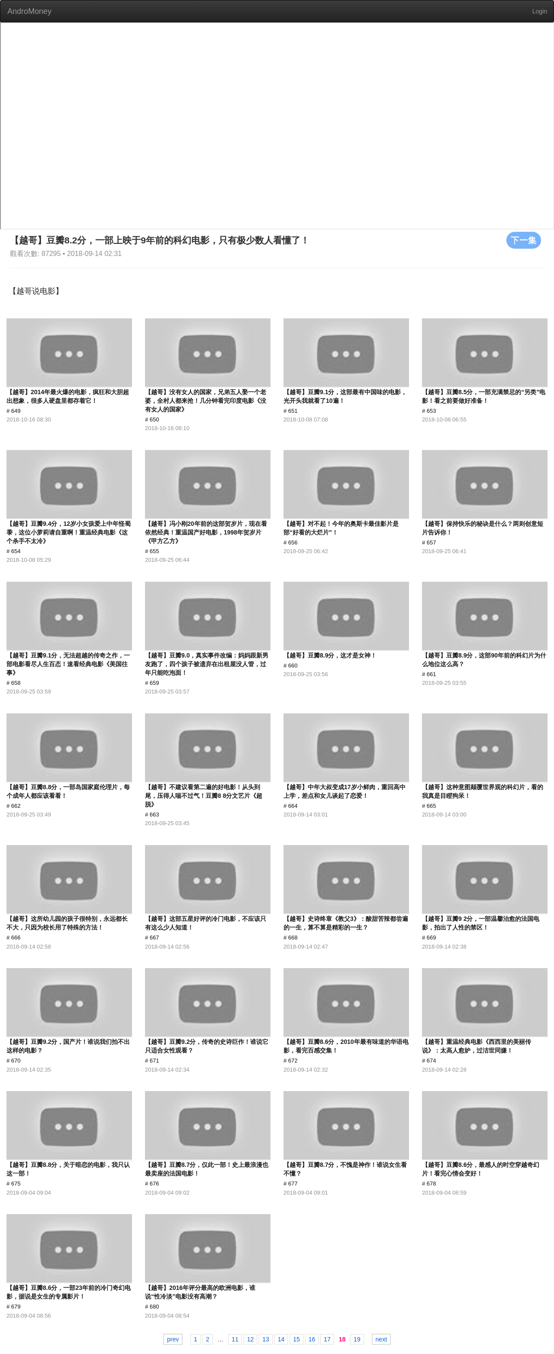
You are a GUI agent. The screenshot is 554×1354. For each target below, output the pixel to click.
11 (235, 1339)
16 (312, 1339)
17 (327, 1339)
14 (281, 1339)
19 (357, 1339)
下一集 (524, 240)
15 (296, 1339)
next (381, 1339)
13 (265, 1339)
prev (173, 1339)
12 (250, 1339)
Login (539, 11)
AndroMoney (29, 11)
